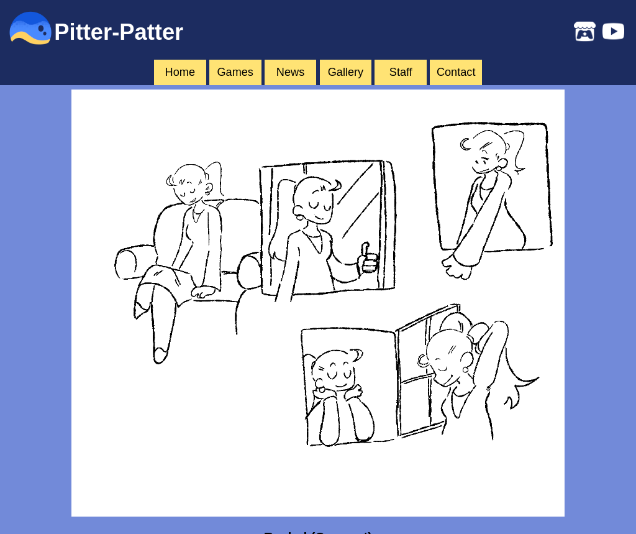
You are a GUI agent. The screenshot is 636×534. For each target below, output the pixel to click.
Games (235, 72)
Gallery (346, 72)
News (290, 72)
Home (180, 72)
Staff (400, 72)
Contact (456, 72)
